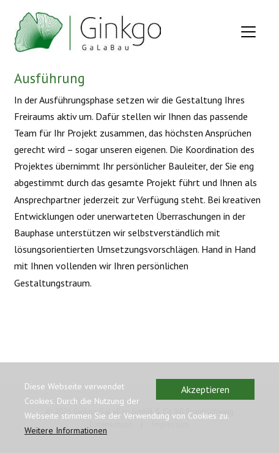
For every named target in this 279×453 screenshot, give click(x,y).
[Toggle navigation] (248, 31)
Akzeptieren (205, 389)
